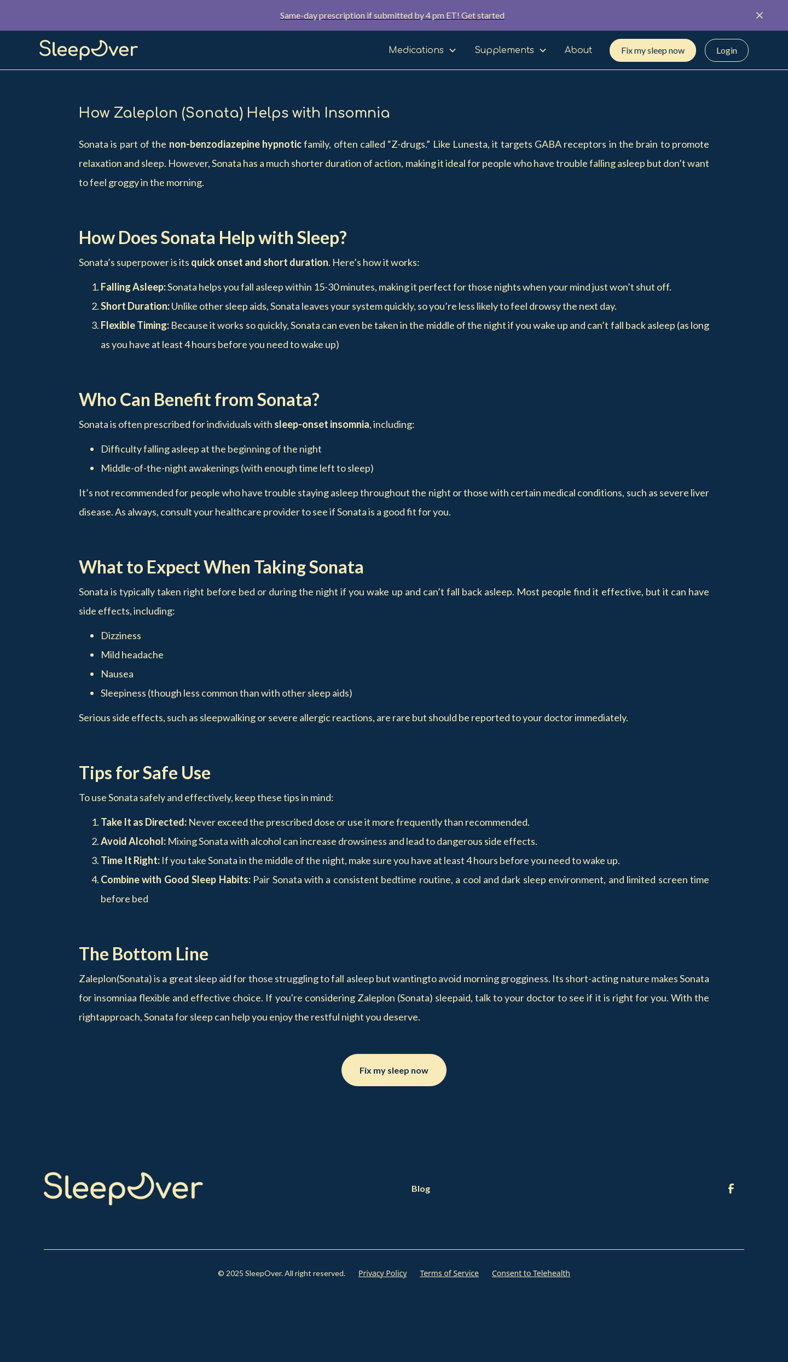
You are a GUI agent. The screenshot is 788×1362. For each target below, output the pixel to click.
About (578, 50)
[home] (88, 50)
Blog (421, 1188)
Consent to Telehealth (531, 1273)
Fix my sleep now (653, 50)
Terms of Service (449, 1273)
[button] (423, 50)
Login (726, 50)
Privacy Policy (382, 1273)
